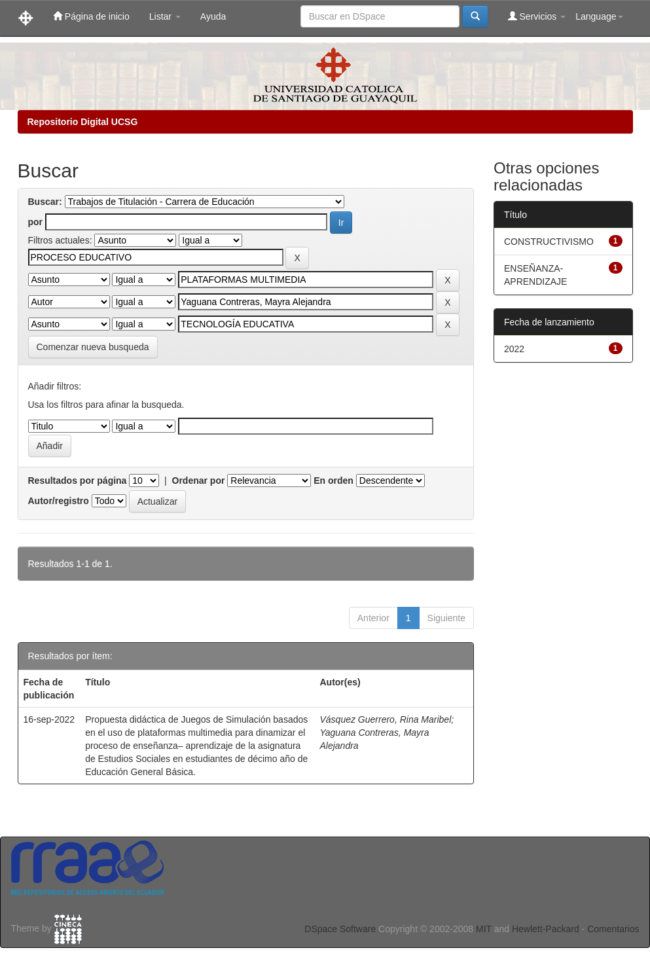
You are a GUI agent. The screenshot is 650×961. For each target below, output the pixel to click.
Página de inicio (91, 16)
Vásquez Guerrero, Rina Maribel (385, 719)
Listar (165, 16)
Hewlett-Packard (545, 929)
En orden (333, 480)
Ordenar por (198, 480)
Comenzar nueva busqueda (93, 347)
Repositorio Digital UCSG (82, 122)
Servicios (537, 16)
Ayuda (213, 16)
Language (599, 16)
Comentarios (613, 929)
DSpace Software (340, 929)
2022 (514, 349)
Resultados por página (77, 480)
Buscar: (45, 201)
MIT (484, 929)
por (35, 222)
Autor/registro (58, 501)
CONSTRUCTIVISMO (549, 241)
